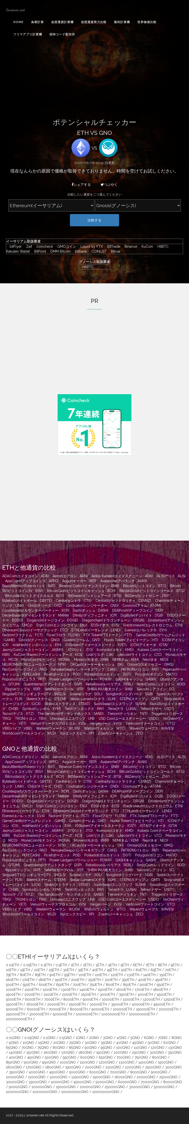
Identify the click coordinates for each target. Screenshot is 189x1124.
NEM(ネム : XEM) (126, 660)
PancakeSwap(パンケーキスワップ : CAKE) (84, 669)
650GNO (106, 1057)
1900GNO (73, 1067)
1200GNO (107, 1062)
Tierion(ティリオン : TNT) (127, 714)
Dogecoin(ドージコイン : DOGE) (52, 620)
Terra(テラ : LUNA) (122, 709)
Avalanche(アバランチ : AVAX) (123, 581)
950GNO (49, 1062)
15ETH (25, 970)
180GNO (85, 1052)
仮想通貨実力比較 (94, 22)
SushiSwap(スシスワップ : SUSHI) (120, 704)
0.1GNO (49, 1038)
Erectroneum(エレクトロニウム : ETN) (153, 625)
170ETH (28, 980)
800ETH (112, 985)
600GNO (87, 1057)
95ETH (69, 975)
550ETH (29, 985)
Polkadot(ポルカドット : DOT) (107, 674)
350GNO (175, 1052)
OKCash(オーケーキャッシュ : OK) (96, 664)
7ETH (150, 965)
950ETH (163, 985)
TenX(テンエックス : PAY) (84, 709)
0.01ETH (12, 965)
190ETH (61, 980)
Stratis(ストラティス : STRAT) (67, 704)
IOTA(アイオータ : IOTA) (149, 645)
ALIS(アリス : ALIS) (171, 576)
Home (18, 22)
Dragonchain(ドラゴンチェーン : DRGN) (113, 620)
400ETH (144, 980)
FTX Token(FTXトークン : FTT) (108, 635)
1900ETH (13, 994)
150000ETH (145, 1009)
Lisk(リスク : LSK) (100, 655)
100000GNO (42, 1087)
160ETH (12, 980)
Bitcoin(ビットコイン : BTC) (144, 586)
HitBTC (162, 246)
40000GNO (60, 1082)
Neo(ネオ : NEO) (155, 660)
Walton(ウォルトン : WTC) (105, 728)
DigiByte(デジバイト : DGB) (142, 615)
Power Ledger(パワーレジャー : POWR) (80, 679)
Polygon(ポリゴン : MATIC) (156, 674)
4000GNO (37, 1072)
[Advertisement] (94, 81)
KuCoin (146, 246)
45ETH (112, 970)
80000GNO (172, 1082)
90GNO (91, 1048)
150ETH (165, 975)
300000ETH (39, 1014)
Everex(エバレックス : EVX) (146, 630)
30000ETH (98, 1004)
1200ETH (50, 990)
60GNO (169, 1043)
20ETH (39, 970)
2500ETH (88, 994)
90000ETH (100, 1009)
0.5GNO (65, 1038)
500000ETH (62, 1014)
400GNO (16, 1057)
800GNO (159, 1057)
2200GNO (133, 1067)
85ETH (40, 975)
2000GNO (93, 1067)
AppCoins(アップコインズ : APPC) (31, 581)
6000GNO (97, 1072)
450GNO (34, 1057)
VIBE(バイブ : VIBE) (17, 728)
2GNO (94, 1038)
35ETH (83, 970)
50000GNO (104, 1082)
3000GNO (173, 1067)
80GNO (59, 1048)
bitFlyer (14, 246)
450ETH (161, 980)
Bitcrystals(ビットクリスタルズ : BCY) (34, 596)
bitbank (80, 251)
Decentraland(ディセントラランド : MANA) (35, 615)
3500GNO (17, 1072)
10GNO (28, 1043)
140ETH (149, 975)
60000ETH (36, 1009)
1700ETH (142, 990)
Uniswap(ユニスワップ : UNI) (72, 719)
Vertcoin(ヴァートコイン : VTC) (150, 723)
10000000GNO (44, 1092)
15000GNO (101, 1077)
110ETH (101, 975)
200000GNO (90, 1087)
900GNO (31, 1062)
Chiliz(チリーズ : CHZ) (45, 605)
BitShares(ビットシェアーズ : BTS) (94, 596)
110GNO (140, 1048)
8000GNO (138, 1072)
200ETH (77, 980)
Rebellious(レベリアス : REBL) (109, 684)
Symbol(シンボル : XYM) (41, 709)
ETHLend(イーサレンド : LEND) (96, 630)
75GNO (43, 1048)
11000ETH (131, 999)
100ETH (85, 975)
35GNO (106, 1043)
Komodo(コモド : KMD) (115, 650)
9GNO (14, 1043)
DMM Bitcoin (59, 251)
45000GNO (82, 1082)
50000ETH (14, 1009)
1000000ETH (86, 1014)
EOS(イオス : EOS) (105, 625)
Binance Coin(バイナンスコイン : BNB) (89, 586)
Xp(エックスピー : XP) (77, 733)
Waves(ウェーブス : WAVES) (151, 728)
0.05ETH (30, 965)
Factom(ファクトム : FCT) (22, 635)
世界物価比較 (147, 22)
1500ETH (105, 990)
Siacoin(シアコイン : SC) (155, 689)
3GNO (108, 1038)
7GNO (163, 1038)
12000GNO (58, 1077)
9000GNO (159, 1072)
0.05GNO (31, 1038)
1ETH (75, 965)
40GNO (122, 1043)
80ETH (25, 975)
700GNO (124, 1057)
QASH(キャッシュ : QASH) (135, 679)
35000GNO (38, 1082)
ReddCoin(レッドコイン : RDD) (161, 684)
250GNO (139, 1052)
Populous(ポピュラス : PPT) (24, 679)
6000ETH (32, 999)
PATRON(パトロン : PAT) (140, 669)
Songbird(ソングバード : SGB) (129, 694)
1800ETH (160, 990)
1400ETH (86, 990)
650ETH (62, 985)
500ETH (12, 985)
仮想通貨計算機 (62, 22)
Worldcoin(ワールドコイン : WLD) (29, 733)
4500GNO (57, 1072)
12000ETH (151, 999)
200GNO (121, 1052)
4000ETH (145, 994)
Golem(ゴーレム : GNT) (81, 640)
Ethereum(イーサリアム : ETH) (25, 811)
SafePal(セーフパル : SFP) (63, 689)
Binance (129, 246)
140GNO (15, 1052)
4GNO (121, 1038)
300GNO (157, 1052)
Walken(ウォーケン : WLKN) (58, 728)
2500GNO (153, 1067)
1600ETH (123, 990)
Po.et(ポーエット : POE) (62, 674)
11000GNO (37, 1077)
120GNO (157, 1048)
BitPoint (39, 251)
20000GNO (146, 1077)
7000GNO (118, 1072)
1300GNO (126, 1062)
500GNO (52, 1057)
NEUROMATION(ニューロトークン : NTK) (34, 664)
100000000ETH (142, 1014)
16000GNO (123, 1077)
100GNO (123, 1048)
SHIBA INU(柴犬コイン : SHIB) (110, 689)
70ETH (170, 970)
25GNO (75, 1043)
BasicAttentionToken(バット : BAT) (28, 586)
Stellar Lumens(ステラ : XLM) (93, 699)
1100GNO (87, 1062)
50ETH (126, 970)
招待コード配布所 (62, 34)
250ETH (94, 980)
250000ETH (15, 1014)
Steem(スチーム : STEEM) (46, 699)
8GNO (177, 1038)
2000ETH (32, 994)
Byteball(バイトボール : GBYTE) (27, 601)
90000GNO (18, 1087)
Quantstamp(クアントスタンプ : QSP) (53, 684)
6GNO (149, 1038)
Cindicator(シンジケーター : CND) (92, 605)
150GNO (33, 1052)
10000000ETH (113, 1014)
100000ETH (122, 1009)
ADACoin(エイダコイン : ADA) (25, 576)
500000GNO (164, 1087)
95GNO (106, 1048)
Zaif (28, 246)
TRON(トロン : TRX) (30, 719)
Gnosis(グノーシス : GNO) (39, 640)
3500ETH (126, 994)
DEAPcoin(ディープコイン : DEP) (137, 610)
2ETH (87, 965)
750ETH (96, 985)
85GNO (75, 1048)
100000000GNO (74, 1092)
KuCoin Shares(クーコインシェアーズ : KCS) (48, 655)
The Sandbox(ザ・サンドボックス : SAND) (71, 714)
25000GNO (168, 1077)
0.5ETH (61, 965)
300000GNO (139, 1087)
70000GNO (150, 1082)
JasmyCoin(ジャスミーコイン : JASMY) (32, 650)
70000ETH (57, 1009)
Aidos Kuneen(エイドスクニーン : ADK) (122, 576)
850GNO (13, 1062)
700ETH (79, 985)
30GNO (91, 1043)
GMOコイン (65, 246)
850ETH (129, 985)
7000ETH (51, 999)
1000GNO (68, 1062)
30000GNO (15, 1082)
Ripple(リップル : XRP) (22, 689)
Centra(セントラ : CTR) (74, 601)
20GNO (59, 1043)
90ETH (54, 975)
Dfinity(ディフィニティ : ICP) (95, 615)
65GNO (12, 1048)
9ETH (175, 965)
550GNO (69, 1057)
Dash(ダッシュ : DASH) (90, 610)
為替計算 (37, 22)
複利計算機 (122, 22)
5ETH (125, 965)
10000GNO (15, 1077)
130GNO (175, 1048)
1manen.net (15, 10)
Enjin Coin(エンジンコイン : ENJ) (61, 625)
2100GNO (113, 1067)
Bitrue (114, 251)
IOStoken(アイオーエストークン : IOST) (95, 645)
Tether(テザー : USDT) (157, 709)
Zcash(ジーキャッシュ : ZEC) (120, 733)
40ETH (97, 970)
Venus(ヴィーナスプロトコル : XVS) (58, 723)
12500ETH (172, 999)
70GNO (27, 1048)
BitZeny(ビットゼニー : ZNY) (147, 596)
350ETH (128, 980)
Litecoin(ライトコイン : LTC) (140, 655)
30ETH (68, 970)
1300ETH (68, 990)
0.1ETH (46, 965)
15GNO (43, 1043)
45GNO (138, 1043)
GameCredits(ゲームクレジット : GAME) (33, 821)
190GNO (103, 1052)
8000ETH (71, 999)
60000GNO (127, 1082)
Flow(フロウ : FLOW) (63, 635)
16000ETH (34, 1004)
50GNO (153, 1043)
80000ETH (79, 1009)
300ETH (111, 980)
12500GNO (80, 1077)
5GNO (135, 1038)
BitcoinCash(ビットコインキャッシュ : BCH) (81, 591)
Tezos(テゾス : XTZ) (18, 714)
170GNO (68, 1052)
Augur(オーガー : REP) (79, 581)
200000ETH (168, 1009)
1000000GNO (17, 1092)
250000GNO (115, 1087)
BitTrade (112, 246)
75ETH (11, 975)
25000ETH (77, 1004)
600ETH (45, 985)
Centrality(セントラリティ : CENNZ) (123, 601)
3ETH (99, 965)
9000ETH (90, 999)
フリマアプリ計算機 (27, 34)
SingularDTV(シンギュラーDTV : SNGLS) (34, 694)
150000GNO (66, 1087)
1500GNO (165, 1062)
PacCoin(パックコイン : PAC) (24, 669)
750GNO (141, 1057)
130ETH (133, 975)
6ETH (137, 965)
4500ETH (164, 994)
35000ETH (119, 1004)
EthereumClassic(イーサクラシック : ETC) (35, 630)
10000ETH (110, 999)
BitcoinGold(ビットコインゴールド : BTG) (152, 591)
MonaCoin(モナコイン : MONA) (45, 660)
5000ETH (13, 999)
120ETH (117, 975)
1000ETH (13, 990)
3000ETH (107, 994)
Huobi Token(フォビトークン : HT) (131, 640)
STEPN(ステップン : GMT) (140, 699)
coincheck (43, 246)
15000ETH (14, 1004)
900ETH (146, 985)
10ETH (11, 970)
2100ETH (51, 994)
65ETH (156, 970)
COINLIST (98, 251)
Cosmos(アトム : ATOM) (142, 605)
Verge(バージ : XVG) (106, 723)
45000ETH (161, 1004)
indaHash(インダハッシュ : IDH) (37, 645)
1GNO (80, 1038)
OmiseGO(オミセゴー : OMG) (150, 664)
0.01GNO (13, 1038)
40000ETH (140, 1004)
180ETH (44, 980)
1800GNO (53, 1067)
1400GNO (146, 1062)
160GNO (50, 1052)
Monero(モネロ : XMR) (91, 660)
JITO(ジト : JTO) (80, 650)
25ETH (54, 970)
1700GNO (33, 1067)
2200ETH (69, 994)
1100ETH (32, 990)
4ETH (112, 965)
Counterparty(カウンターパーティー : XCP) (35, 610)
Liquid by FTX (90, 246)
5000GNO (77, 1072)
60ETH (141, 970)
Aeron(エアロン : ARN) (70, 576)
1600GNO (14, 1067)
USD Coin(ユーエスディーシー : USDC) (129, 719)
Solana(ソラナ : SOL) (86, 694)
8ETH (162, 965)
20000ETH (56, 1004)
